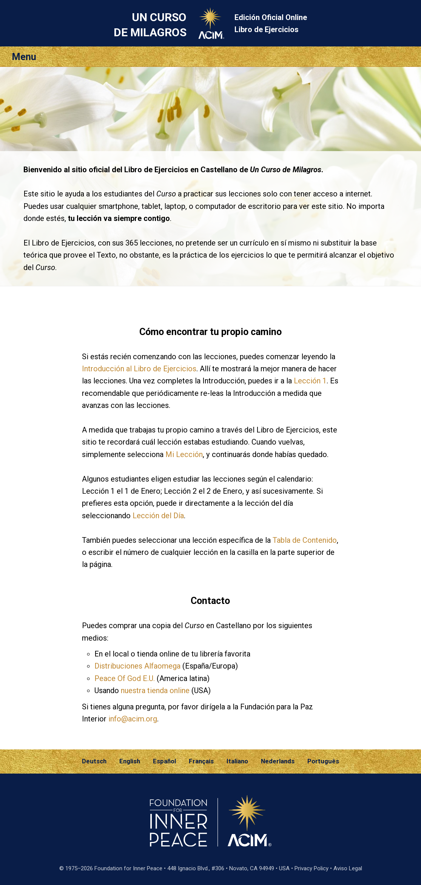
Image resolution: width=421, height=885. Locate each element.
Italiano (237, 761)
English (129, 761)
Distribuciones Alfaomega (137, 665)
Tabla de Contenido (305, 540)
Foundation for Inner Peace (128, 868)
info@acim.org (132, 718)
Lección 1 (310, 380)
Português (323, 761)
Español (164, 761)
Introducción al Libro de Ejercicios (139, 368)
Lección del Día (158, 515)
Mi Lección (184, 454)
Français (201, 761)
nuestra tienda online (155, 690)
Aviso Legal (347, 868)
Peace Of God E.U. (124, 678)
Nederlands (278, 761)
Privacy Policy (311, 868)
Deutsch (94, 761)
